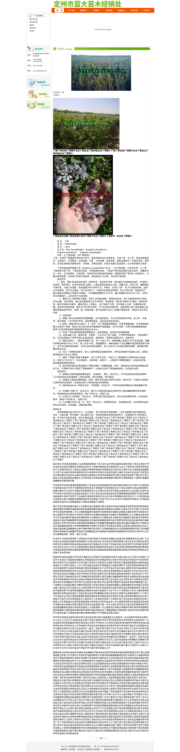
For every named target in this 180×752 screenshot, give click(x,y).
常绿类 (32, 31)
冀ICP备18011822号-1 (111, 749)
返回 (101, 738)
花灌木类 (33, 28)
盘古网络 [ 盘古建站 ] (93, 749)
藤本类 (32, 25)
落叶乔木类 (33, 19)
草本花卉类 (33, 22)
